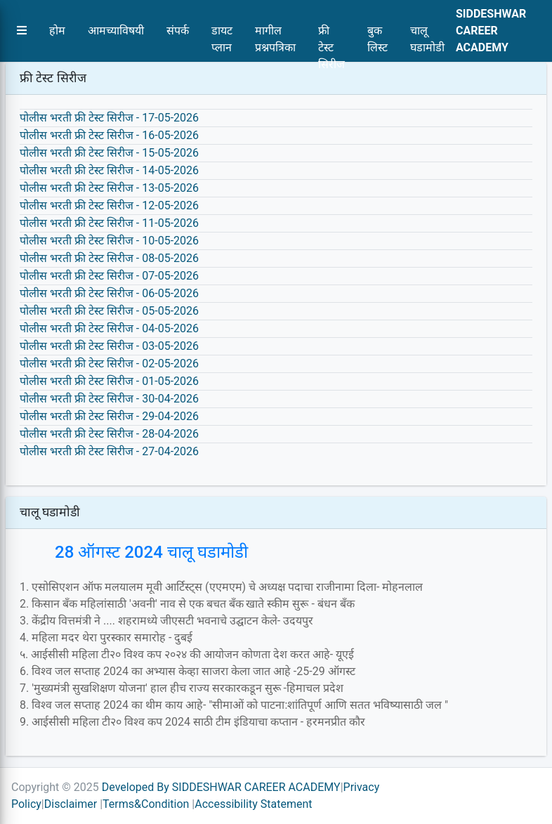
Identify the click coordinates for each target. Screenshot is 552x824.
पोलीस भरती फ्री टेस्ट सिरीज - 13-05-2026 (109, 188)
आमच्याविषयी (116, 30)
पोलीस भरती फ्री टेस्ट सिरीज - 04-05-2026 (109, 328)
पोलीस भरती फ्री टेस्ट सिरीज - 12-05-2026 (109, 205)
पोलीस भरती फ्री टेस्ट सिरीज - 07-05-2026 (109, 275)
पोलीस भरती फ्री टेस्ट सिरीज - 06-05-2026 (109, 293)
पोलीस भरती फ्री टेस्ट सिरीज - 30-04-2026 (109, 398)
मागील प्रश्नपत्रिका (275, 34)
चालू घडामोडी (427, 34)
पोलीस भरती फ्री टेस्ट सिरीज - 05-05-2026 (109, 311)
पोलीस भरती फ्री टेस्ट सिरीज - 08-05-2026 (109, 258)
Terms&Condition (146, 804)
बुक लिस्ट (377, 34)
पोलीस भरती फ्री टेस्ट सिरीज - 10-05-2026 (109, 240)
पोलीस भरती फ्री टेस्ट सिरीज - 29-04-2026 (109, 416)
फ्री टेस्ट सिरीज (331, 34)
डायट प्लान (221, 34)
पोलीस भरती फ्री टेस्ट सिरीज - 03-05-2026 (109, 346)
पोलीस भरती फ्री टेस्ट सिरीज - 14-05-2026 (109, 170)
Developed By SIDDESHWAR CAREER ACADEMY (221, 787)
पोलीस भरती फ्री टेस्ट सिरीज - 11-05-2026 (109, 223)
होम (57, 30)
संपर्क (177, 30)
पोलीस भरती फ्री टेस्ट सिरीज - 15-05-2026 (109, 152)
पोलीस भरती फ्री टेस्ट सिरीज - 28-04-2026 (109, 433)
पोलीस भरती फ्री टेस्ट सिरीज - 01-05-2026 (109, 381)
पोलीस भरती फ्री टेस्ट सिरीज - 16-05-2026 (109, 135)
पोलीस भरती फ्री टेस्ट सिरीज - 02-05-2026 (109, 363)
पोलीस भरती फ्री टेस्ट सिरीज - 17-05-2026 (109, 117)
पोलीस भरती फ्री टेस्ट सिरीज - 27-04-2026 (109, 451)
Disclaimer (70, 804)
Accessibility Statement (253, 804)
